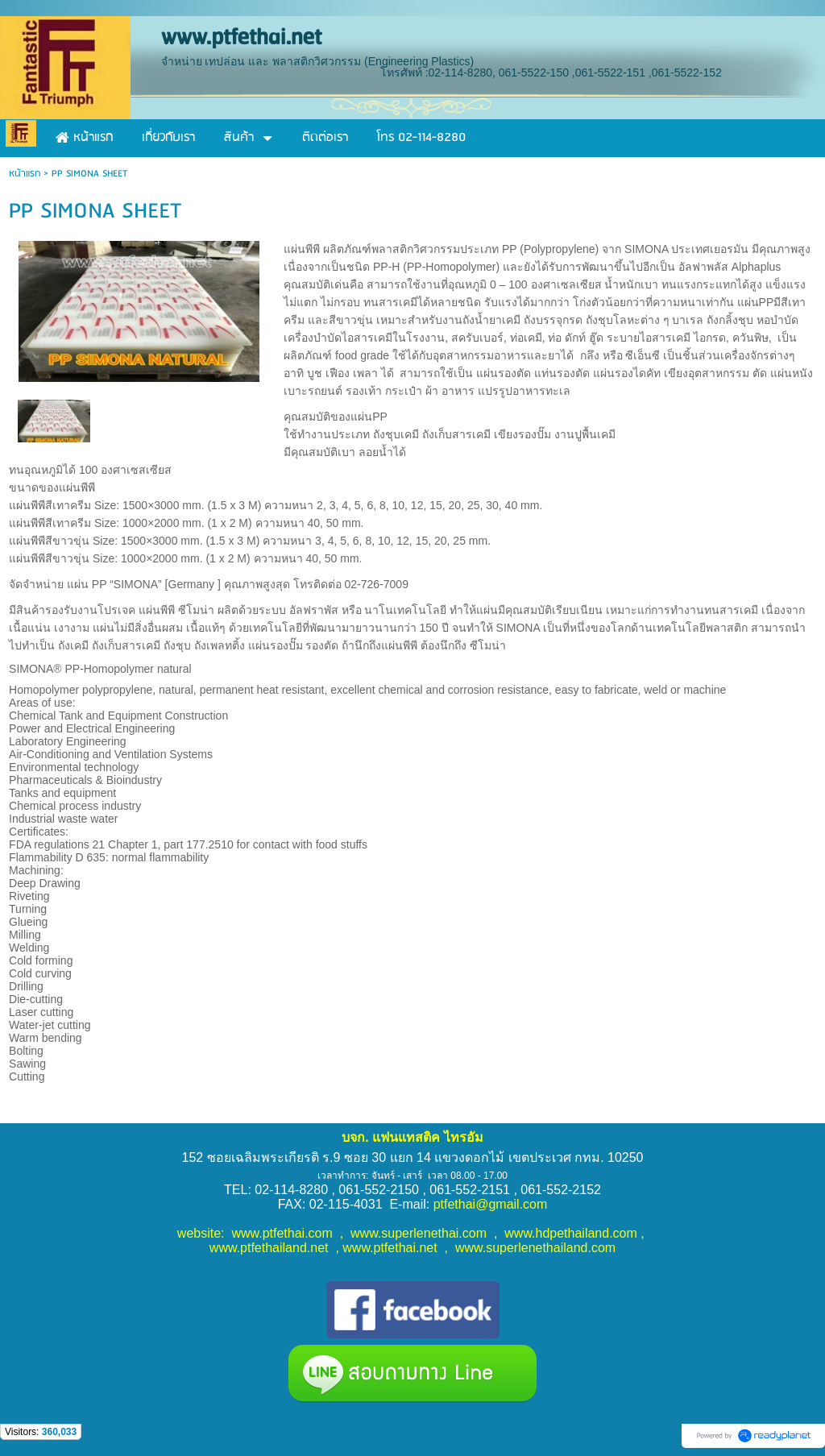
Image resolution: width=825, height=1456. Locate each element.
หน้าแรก (24, 173)
